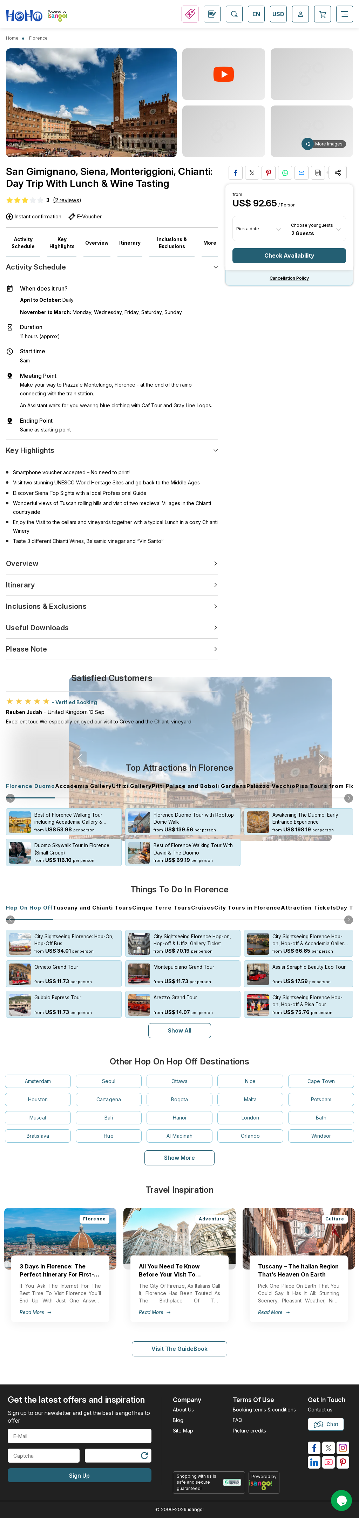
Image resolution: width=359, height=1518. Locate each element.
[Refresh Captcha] (144, 1457)
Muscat (37, 1118)
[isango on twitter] (328, 1448)
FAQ (237, 1420)
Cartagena (108, 1099)
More (209, 243)
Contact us (320, 1410)
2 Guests (302, 233)
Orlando (250, 1136)
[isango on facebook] (314, 1448)
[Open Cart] (322, 14)
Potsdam (321, 1099)
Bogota (179, 1099)
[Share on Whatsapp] (285, 173)
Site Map (183, 1431)
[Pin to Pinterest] (269, 173)
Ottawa (179, 1081)
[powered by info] (264, 1485)
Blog (178, 1420)
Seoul (109, 1081)
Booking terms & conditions (264, 1410)
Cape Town (321, 1081)
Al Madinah (179, 1136)
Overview (97, 243)
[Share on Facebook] (236, 173)
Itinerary (130, 243)
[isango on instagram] (343, 1448)
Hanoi (180, 1118)
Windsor (321, 1136)
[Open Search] (234, 14)
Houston (38, 1099)
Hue (108, 1136)
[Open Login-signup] (300, 14)
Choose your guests (312, 225)
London (250, 1118)
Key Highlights (62, 243)
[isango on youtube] (328, 1462)
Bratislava (38, 1136)
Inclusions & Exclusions (172, 243)
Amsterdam (38, 1081)
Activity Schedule (23, 243)
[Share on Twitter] (252, 173)
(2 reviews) (67, 200)
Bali (108, 1118)
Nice (250, 1081)
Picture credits (249, 1431)
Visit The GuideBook (179, 1348)
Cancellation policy (289, 278)
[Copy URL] (318, 173)
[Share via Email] (301, 173)
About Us (183, 1410)
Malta (250, 1099)
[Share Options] (337, 172)
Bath (321, 1118)
